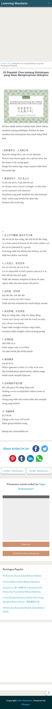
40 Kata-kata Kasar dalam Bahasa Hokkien (22, 575)
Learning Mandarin (14, 3)
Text (9, 63)
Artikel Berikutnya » (39, 470)
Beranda (3, 63)
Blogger (26, 704)
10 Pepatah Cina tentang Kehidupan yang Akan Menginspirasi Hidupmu (26, 74)
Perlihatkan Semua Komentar (26, 553)
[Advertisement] (26, 34)
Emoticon (25, 544)
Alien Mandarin (24, 700)
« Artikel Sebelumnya (12, 470)
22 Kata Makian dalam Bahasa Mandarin (21, 581)
